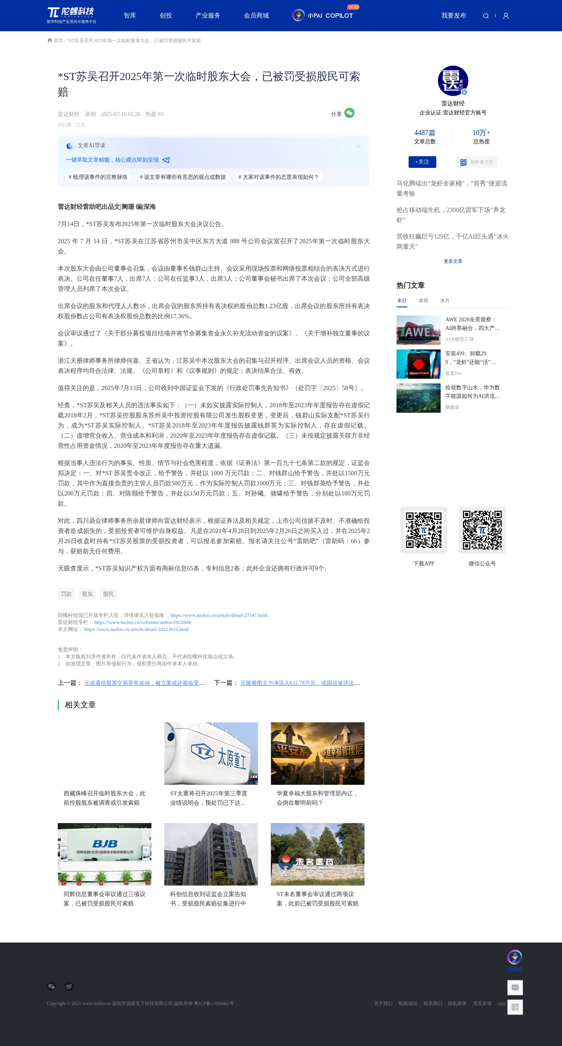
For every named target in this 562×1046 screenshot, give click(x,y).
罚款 (66, 594)
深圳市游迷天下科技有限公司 (142, 1003)
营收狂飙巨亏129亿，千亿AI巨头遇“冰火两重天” (453, 241)
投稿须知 (407, 1003)
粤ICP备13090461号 (214, 1003)
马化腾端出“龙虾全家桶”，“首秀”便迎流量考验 (452, 188)
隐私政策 (457, 1003)
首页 (55, 40)
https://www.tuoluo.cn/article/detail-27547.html (219, 615)
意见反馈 (482, 1003)
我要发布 (453, 15)
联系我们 (432, 1003)
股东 (87, 594)
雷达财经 (69, 114)
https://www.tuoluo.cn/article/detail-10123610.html (136, 629)
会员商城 (256, 15)
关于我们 (383, 1003)
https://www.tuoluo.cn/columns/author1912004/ (143, 622)
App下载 (506, 1003)
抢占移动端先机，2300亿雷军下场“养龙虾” (451, 215)
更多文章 (453, 261)
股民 (108, 594)
